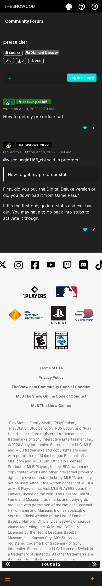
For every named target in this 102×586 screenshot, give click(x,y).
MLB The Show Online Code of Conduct (51, 396)
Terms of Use (51, 368)
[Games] (69, 6)
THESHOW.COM (20, 6)
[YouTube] (51, 265)
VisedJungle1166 (33, 102)
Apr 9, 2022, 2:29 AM (36, 109)
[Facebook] (35, 265)
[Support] (82, 6)
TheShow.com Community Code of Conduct (51, 386)
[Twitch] (67, 265)
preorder (69, 159)
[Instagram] (18, 265)
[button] (7, 578)
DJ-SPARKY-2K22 (34, 145)
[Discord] (83, 265)
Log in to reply (82, 77)
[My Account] (95, 6)
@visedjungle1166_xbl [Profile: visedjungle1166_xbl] (24, 159)
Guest (25, 152)
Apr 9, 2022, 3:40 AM (53, 152)
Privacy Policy (51, 377)
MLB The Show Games (51, 405)
